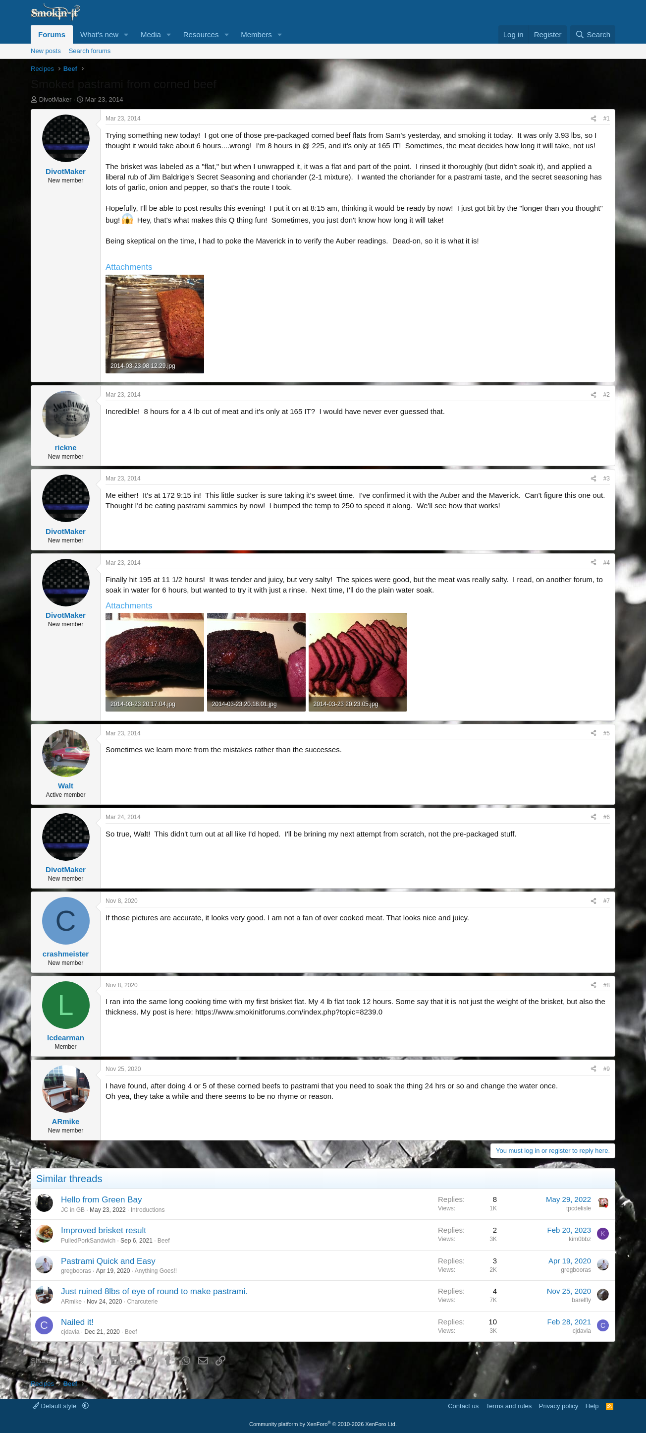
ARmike (71, 1301)
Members (256, 34)
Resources (201, 34)
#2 (606, 394)
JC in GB (73, 1209)
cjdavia (70, 1331)
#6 (606, 817)
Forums (51, 34)
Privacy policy (558, 1406)
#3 (606, 478)
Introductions (148, 1209)
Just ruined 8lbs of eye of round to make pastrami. (154, 1291)
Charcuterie (142, 1301)
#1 (606, 118)
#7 (606, 900)
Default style (55, 1406)
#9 (606, 1069)
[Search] (592, 34)
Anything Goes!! (156, 1270)
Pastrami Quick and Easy (108, 1261)
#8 (606, 985)
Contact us (463, 1406)
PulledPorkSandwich (88, 1240)
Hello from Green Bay (101, 1199)
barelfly (581, 1300)
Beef (164, 1240)
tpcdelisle (578, 1208)
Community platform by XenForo (323, 1424)
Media (151, 34)
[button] (126, 34)
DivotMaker (55, 99)
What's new (99, 34)
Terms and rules (509, 1406)
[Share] (593, 118)
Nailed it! (77, 1322)
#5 (606, 733)
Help (592, 1406)
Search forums (90, 51)
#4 (606, 562)
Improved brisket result (103, 1230)
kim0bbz (580, 1239)
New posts (46, 51)
